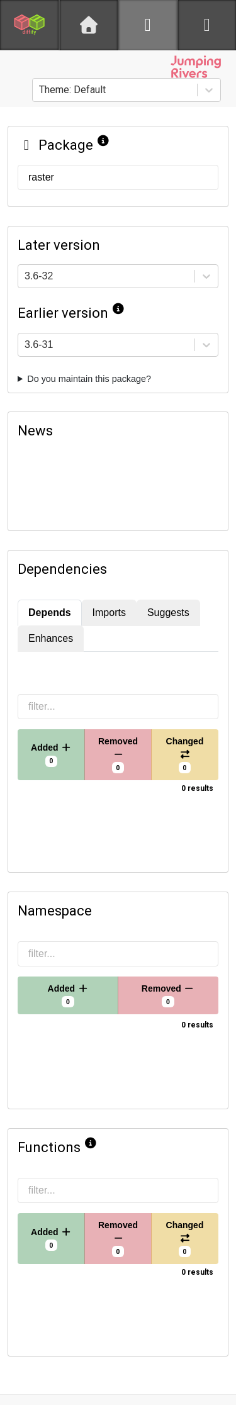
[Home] (89, 25)
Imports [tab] (109, 612)
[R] (148, 25)
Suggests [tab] (168, 612)
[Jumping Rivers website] (196, 66)
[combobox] (40, 90)
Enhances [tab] (50, 638)
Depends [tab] (49, 612)
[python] (207, 25)
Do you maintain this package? (89, 379)
